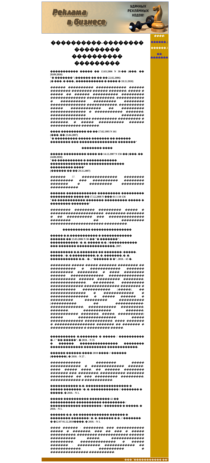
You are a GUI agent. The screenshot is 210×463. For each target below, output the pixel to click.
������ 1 (159, 41)
